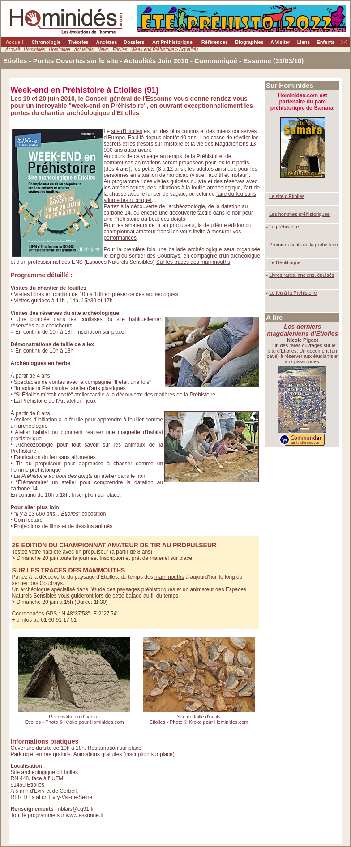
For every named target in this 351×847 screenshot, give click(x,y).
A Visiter (280, 42)
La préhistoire (284, 226)
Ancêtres (106, 42)
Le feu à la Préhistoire (293, 293)
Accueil (14, 42)
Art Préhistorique (172, 42)
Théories (78, 42)
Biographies (249, 42)
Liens (303, 42)
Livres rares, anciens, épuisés (301, 275)
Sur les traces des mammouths (193, 262)
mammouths (169, 577)
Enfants (325, 42)
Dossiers (134, 42)
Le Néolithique (284, 262)
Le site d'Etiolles (286, 196)
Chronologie (46, 42)
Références (214, 42)
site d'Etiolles (126, 131)
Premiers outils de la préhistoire (303, 244)
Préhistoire (209, 156)
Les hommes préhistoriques (299, 214)
